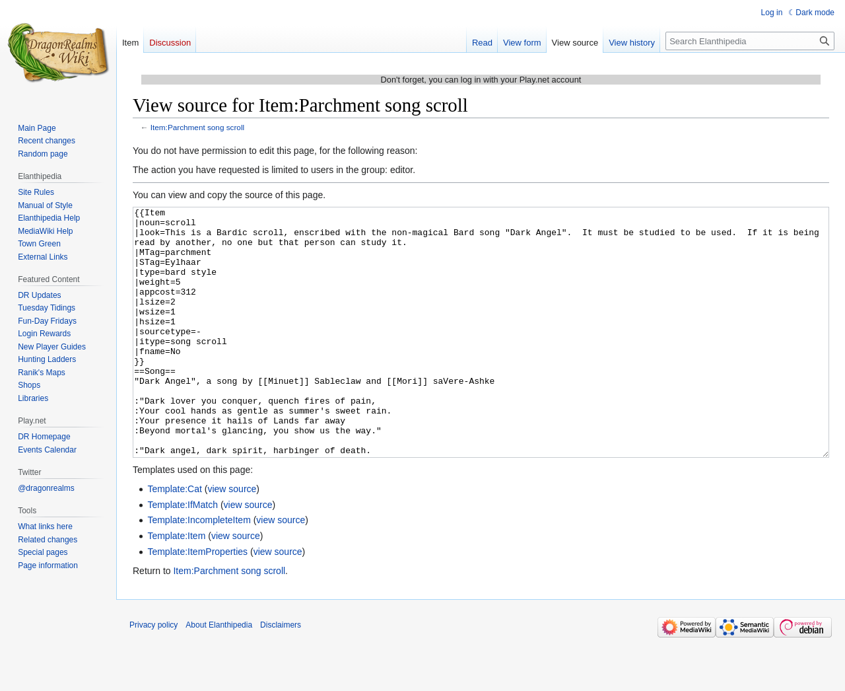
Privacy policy (153, 674)
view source (231, 538)
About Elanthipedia (219, 674)
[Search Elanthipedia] (749, 41)
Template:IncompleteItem (198, 569)
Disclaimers (280, 674)
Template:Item (176, 585)
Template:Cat (174, 538)
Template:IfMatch (182, 554)
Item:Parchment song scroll (197, 127)
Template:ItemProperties (197, 601)
